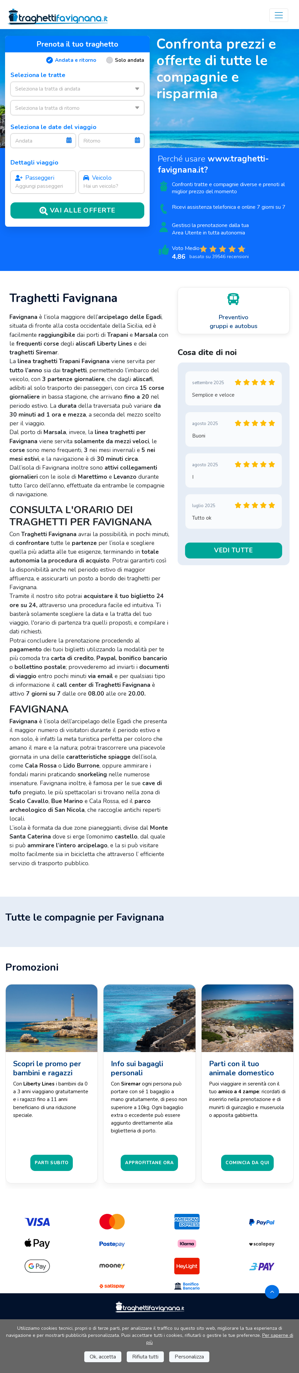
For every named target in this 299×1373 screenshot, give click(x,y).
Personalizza (189, 1356)
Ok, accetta (103, 1356)
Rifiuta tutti (145, 1356)
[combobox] (77, 89)
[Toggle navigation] (278, 15)
